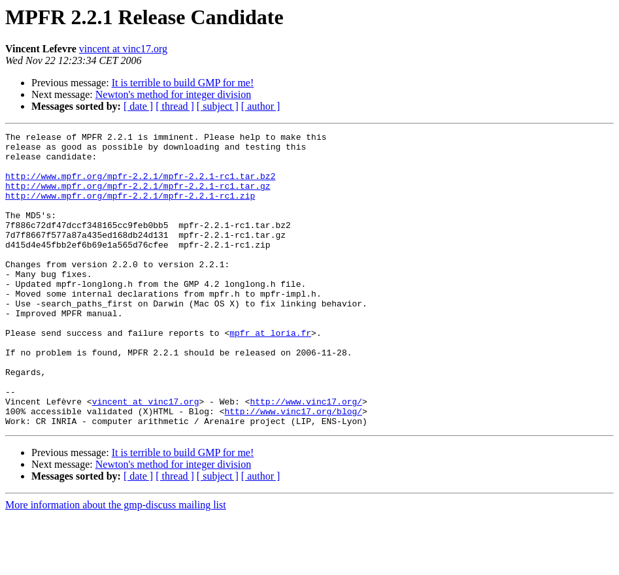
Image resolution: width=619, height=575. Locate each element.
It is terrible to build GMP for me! (183, 82)
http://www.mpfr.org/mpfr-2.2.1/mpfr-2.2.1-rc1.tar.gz (138, 197)
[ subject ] (218, 106)
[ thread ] (175, 106)
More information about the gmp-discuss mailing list (115, 563)
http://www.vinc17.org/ (306, 456)
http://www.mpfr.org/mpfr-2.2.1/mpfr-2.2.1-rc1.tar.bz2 (140, 185)
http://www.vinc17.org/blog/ (293, 468)
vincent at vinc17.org (123, 48)
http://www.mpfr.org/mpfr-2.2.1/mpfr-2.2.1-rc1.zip (130, 209)
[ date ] (138, 106)
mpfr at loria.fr (270, 374)
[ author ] (260, 106)
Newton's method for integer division (173, 94)
